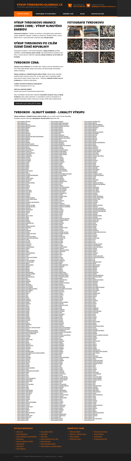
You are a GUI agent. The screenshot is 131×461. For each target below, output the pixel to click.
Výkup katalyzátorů (21, 434)
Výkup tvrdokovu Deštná (23, 166)
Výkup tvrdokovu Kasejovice (91, 221)
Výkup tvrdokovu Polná (56, 312)
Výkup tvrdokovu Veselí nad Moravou (93, 394)
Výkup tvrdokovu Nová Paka (58, 285)
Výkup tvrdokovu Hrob (56, 199)
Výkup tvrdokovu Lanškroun (24, 245)
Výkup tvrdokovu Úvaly (23, 385)
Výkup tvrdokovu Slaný (90, 342)
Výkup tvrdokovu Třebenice (57, 370)
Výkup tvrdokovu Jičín (22, 214)
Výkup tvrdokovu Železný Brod (24, 415)
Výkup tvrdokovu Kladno (57, 224)
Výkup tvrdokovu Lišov (56, 253)
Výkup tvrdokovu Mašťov (23, 263)
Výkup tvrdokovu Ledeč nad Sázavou (93, 247)
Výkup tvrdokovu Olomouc (90, 294)
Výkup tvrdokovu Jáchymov (24, 208)
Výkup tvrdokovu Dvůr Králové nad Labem (61, 173)
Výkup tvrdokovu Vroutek (90, 402)
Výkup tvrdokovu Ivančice (90, 203)
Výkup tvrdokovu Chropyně (91, 160)
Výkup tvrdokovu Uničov (90, 381)
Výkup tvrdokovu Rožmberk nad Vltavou (94, 330)
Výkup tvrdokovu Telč (56, 366)
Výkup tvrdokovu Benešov (23, 127)
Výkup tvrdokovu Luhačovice (58, 260)
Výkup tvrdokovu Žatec (90, 409)
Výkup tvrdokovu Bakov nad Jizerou (60, 123)
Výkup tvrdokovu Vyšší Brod (58, 406)
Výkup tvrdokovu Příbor (56, 317)
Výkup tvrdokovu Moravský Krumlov (60, 276)
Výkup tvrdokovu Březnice (23, 138)
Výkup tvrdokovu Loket (22, 256)
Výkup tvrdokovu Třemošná (57, 372)
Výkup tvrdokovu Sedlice (57, 339)
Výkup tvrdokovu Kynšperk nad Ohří (93, 244)
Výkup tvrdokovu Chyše (23, 163)
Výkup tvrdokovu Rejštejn (57, 324)
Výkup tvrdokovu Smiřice (90, 347)
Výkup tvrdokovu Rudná (57, 333)
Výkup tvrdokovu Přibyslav (23, 318)
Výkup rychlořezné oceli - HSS (49, 439)
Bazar (82, 14)
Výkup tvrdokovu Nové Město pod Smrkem (61, 288)
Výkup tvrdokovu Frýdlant (23, 176)
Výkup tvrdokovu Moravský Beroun (25, 276)
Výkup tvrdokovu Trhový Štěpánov (92, 373)
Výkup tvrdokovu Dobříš (23, 167)
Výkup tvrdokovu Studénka (57, 360)
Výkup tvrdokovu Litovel (57, 254)
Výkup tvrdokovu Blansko (90, 129)
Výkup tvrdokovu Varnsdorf (91, 387)
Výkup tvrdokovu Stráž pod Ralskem (93, 357)
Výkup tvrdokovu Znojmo (57, 418)
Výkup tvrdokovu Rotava (23, 329)
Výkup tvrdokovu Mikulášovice (91, 266)
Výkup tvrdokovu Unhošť (57, 381)
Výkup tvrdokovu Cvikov (57, 163)
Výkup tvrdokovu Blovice (57, 130)
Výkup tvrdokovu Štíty (89, 354)
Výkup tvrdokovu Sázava (23, 338)
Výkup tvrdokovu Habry (90, 178)
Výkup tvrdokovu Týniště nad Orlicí (59, 378)
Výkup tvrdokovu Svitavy (57, 363)
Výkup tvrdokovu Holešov (57, 185)
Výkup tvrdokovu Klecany (90, 226)
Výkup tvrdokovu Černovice (91, 148)
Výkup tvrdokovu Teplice (57, 367)
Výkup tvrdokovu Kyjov (56, 244)
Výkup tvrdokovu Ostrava (57, 299)
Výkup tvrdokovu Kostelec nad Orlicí (60, 233)
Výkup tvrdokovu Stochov (23, 356)
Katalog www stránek (50, 456)
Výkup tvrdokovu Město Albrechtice (59, 264)
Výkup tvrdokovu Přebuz (23, 315)
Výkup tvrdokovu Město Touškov (92, 264)
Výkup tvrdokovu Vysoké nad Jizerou (93, 405)
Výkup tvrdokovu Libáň (22, 250)
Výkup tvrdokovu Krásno (23, 239)
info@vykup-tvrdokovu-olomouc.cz (103, 6)
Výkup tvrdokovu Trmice (57, 375)
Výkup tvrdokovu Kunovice (23, 242)
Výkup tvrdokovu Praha (90, 314)
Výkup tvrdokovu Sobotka (90, 348)
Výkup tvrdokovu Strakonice (91, 356)
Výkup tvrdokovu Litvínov (90, 254)
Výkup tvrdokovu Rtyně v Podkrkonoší (26, 333)
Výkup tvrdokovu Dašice (23, 164)
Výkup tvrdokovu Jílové (56, 215)
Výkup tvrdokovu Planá (90, 305)
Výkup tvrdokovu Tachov (90, 364)
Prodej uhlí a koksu (75, 439)
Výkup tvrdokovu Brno (56, 139)
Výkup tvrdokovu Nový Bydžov (91, 290)
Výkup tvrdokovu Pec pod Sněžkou (59, 302)
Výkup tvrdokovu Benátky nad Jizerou (60, 126)
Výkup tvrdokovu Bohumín (57, 132)
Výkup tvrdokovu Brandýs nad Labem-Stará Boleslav (30, 136)
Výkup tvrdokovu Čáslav (57, 147)
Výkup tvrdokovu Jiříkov (23, 217)
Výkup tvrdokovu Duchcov (23, 173)
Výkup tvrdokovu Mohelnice (24, 275)
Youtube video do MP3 (100, 439)
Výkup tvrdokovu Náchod (23, 279)
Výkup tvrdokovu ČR (89, 420)
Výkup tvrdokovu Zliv (89, 417)
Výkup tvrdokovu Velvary (90, 393)
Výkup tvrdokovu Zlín (56, 417)
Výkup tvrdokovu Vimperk (57, 396)
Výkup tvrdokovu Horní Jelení (91, 190)
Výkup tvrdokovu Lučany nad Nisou (26, 260)
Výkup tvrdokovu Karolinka (23, 221)
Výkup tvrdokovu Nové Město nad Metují (27, 288)
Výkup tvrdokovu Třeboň (23, 372)
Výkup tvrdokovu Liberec (23, 251)
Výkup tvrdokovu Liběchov (90, 250)
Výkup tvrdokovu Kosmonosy (91, 230)
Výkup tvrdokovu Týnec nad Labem (93, 376)
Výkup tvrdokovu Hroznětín (91, 200)
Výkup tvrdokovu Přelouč (57, 315)
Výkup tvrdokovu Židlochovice (58, 415)
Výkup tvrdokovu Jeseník (23, 212)
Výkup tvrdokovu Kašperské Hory (25, 223)
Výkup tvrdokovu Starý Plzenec (92, 353)
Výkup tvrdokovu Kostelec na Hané (59, 232)
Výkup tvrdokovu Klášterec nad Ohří (26, 226)
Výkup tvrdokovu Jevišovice (91, 212)
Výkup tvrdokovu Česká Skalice (58, 151)
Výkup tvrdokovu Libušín (90, 251)
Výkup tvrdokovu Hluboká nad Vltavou (93, 182)
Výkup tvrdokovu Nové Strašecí (25, 290)
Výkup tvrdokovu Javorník (23, 211)
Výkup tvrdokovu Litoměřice (91, 253)
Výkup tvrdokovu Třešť (22, 373)
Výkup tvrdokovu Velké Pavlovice (92, 391)
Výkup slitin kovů (45, 441)
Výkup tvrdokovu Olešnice (57, 294)
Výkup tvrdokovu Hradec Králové (59, 196)
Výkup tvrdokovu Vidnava (23, 396)
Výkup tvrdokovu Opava (57, 296)
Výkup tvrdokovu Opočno (90, 296)
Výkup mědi (44, 434)
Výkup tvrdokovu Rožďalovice (58, 330)
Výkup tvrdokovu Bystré (90, 144)
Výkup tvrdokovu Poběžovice (91, 308)
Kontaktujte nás (97, 14)
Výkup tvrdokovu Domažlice (91, 170)
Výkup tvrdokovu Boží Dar (90, 135)
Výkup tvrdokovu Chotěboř (57, 159)
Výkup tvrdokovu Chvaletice (58, 161)
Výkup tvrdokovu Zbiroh (23, 411)
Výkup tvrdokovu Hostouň (23, 196)
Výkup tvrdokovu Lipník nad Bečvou (26, 253)
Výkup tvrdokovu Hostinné (90, 193)
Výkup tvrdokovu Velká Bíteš (91, 388)
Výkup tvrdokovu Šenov (23, 341)
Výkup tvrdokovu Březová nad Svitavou (60, 138)
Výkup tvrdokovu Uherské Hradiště (93, 378)
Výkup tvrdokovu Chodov (90, 157)
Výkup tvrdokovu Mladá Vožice (58, 272)
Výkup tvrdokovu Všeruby (23, 403)
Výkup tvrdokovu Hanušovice (24, 179)
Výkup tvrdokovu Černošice (24, 148)
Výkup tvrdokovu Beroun (57, 127)
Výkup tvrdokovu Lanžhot (57, 245)
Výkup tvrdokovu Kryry (89, 241)
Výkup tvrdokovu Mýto (89, 278)
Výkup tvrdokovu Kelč (22, 224)
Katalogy (60, 456)
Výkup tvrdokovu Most (22, 278)
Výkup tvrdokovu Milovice (23, 269)
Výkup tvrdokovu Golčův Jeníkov (25, 178)
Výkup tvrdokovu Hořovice (23, 193)
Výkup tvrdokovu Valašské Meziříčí (93, 385)
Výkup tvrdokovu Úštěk (90, 382)
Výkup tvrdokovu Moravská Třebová (60, 275)
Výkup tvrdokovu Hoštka (57, 194)
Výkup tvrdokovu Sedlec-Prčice (25, 339)
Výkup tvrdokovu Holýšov (23, 187)
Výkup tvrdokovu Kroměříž (23, 241)
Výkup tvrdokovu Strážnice (23, 359)
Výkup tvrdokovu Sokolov (23, 350)
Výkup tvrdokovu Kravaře (57, 239)
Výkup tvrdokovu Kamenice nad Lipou (60, 218)
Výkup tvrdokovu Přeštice (23, 317)
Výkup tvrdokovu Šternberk (24, 354)
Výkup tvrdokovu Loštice (57, 257)
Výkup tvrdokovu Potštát (23, 314)
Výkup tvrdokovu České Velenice (59, 153)
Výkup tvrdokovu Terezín (90, 367)
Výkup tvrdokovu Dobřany (57, 166)
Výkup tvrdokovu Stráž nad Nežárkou (60, 357)
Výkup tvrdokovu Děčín (56, 164)
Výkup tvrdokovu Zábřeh (90, 406)
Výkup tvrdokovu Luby (89, 259)
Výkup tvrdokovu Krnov (90, 239)
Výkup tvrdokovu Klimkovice (24, 227)
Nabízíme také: (68, 14)
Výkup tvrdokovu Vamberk (57, 387)
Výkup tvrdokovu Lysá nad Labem (25, 261)
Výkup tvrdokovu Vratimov (90, 400)
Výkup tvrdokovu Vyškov (90, 403)
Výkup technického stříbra (48, 444)
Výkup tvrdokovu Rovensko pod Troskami (27, 330)
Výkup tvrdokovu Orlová (23, 297)
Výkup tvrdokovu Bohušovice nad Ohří (93, 132)
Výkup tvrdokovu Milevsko (90, 267)
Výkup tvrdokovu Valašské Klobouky (60, 385)
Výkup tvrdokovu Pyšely (90, 320)
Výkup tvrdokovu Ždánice (90, 411)
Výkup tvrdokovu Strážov (57, 359)
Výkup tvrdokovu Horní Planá (58, 191)
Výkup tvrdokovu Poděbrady (91, 309)
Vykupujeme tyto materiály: (46, 14)
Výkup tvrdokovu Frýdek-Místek (58, 175)
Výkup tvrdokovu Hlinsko (57, 182)
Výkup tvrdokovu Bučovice (57, 142)
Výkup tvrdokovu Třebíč (90, 370)
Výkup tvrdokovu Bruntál (90, 141)
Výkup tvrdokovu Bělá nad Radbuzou (93, 124)
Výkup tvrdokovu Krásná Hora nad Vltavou (27, 238)
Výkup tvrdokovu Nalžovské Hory (59, 279)
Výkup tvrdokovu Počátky (23, 309)
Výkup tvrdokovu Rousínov (91, 329)
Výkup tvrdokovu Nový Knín (57, 291)
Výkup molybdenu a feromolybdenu (26, 436)
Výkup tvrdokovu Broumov (90, 139)
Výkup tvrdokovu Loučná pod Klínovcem (94, 257)
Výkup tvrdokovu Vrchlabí (57, 402)
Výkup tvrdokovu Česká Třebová (92, 151)
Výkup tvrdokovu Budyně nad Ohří (25, 144)
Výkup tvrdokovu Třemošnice (91, 372)
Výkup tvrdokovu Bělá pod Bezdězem (26, 126)
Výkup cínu (19, 431)
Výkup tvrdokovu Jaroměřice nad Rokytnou (95, 209)
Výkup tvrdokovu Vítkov (90, 396)
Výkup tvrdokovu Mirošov (23, 270)
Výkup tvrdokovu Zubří (22, 420)
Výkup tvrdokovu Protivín (57, 320)
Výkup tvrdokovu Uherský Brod (25, 379)
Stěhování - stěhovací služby (78, 434)
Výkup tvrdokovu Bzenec (23, 147)
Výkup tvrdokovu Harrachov (57, 179)
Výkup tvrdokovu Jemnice (57, 211)
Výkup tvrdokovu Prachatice (58, 314)
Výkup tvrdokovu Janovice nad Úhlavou (94, 208)
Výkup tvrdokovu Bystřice (90, 145)
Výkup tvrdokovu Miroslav (90, 269)
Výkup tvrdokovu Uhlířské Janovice (93, 379)
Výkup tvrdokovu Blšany (90, 130)
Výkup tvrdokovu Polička (23, 312)
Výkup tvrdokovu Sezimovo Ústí (92, 341)
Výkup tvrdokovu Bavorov (90, 123)
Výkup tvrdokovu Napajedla (24, 281)
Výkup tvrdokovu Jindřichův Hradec (93, 215)
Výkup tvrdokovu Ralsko (90, 323)
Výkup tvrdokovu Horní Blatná (91, 188)
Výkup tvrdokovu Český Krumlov (59, 154)
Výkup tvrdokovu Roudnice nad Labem (60, 329)
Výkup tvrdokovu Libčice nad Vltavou (60, 250)
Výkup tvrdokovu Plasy (56, 306)
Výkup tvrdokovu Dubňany (90, 172)
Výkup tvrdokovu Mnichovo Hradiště (26, 273)
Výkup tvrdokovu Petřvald (57, 303)
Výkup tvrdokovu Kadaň (23, 218)
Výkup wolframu (21, 448)
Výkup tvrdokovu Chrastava (24, 160)
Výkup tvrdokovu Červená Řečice (25, 150)
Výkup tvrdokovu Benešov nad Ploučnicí (94, 126)
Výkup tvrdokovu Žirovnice (90, 415)
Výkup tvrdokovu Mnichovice (91, 272)
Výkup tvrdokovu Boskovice (57, 135)
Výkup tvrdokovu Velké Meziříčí (25, 391)
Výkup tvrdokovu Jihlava (57, 214)
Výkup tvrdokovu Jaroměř (57, 209)
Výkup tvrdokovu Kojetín (90, 227)
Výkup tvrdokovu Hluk (56, 184)
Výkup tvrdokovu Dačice (90, 163)
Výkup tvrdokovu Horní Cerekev (58, 190)
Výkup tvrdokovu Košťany (23, 232)
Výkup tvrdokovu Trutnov (90, 375)
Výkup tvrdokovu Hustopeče (58, 203)
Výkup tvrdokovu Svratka (23, 364)
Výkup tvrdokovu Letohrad (57, 248)
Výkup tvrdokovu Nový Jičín (24, 291)
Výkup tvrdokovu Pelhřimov (24, 303)
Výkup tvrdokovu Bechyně (23, 124)
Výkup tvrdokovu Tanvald (23, 366)
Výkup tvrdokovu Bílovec (57, 129)
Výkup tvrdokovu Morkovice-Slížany (93, 276)
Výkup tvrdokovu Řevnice (90, 324)
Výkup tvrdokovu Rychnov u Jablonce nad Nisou (96, 335)
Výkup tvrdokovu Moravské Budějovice (93, 275)
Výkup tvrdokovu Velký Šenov (24, 393)
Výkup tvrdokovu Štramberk (24, 357)
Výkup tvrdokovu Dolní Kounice (25, 170)
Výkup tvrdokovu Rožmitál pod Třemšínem (27, 332)
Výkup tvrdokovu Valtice (23, 387)
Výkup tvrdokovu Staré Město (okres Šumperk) (95, 351)
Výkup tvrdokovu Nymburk (90, 291)
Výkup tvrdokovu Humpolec (91, 202)
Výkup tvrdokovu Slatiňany (57, 344)
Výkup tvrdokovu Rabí (22, 321)
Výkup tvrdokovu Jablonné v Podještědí (60, 206)
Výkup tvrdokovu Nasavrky (57, 281)
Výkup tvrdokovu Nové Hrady (58, 287)
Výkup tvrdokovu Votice (23, 400)
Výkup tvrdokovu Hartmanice (91, 179)
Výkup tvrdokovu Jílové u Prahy (25, 215)
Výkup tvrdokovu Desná (90, 164)
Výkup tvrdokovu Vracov (57, 400)
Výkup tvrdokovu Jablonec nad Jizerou (60, 205)
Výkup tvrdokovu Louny (23, 259)
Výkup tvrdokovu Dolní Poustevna (59, 170)
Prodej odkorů (98, 436)
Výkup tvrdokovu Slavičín (90, 344)
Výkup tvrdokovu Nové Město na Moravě (94, 287)
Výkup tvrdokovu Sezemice (57, 341)
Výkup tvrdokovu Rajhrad (23, 323)
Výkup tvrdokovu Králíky (57, 235)
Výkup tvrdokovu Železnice (91, 414)
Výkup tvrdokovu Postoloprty (91, 312)
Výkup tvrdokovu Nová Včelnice (25, 287)
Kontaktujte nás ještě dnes (28, 103)
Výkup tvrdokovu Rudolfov (90, 333)
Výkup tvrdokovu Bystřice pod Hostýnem (61, 145)
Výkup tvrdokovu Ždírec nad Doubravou (94, 412)
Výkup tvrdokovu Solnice (57, 350)
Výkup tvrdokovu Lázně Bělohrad (92, 245)
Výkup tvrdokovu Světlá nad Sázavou (93, 361)
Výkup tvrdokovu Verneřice (24, 394)
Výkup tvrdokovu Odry (22, 294)
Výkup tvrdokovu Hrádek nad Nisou (26, 197)
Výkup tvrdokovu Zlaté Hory (24, 417)
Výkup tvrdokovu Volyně (90, 399)
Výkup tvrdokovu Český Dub (24, 154)
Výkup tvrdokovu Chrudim (23, 161)
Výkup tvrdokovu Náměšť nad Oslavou (93, 279)
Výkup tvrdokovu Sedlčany (90, 338)
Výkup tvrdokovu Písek (23, 305)
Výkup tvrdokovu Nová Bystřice (25, 285)
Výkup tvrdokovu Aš (22, 123)
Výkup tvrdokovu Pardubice (91, 300)
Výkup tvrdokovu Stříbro (90, 359)
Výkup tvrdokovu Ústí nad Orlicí (58, 384)
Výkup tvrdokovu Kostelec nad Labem (26, 233)
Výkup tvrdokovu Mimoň (57, 269)
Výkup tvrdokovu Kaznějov (57, 223)
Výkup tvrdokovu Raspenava (24, 324)
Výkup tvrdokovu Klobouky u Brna (59, 227)
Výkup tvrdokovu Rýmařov (57, 336)
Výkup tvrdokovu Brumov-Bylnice (59, 141)
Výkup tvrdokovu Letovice (90, 248)
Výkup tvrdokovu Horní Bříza (24, 190)
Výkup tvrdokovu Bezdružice (91, 127)
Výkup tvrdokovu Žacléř (23, 408)
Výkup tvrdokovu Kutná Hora (24, 244)
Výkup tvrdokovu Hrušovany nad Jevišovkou (28, 202)
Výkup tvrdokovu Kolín (22, 229)
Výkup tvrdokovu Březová (90, 138)
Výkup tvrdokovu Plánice (23, 306)
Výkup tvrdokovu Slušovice (24, 347)
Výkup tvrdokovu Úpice (23, 382)
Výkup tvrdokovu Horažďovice (91, 187)
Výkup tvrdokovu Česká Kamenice (92, 150)
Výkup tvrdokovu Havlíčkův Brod (59, 181)
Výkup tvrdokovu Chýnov (90, 161)
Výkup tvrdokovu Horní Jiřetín (24, 191)
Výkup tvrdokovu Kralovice (90, 235)
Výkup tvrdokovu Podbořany (58, 309)
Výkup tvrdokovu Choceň (57, 157)
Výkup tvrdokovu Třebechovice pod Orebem (28, 370)
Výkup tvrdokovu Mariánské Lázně (92, 261)
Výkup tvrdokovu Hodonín (23, 185)
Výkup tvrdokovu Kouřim (90, 233)
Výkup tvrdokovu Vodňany (23, 399)
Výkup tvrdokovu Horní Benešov (59, 188)
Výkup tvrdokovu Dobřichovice (91, 166)
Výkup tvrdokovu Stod (56, 356)
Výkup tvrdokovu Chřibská (57, 160)
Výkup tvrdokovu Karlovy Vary (91, 220)
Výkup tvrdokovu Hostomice (91, 194)
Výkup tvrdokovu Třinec (23, 375)
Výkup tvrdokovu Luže (89, 260)
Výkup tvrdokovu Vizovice (23, 397)
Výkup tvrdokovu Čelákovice (91, 147)
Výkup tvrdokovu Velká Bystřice (25, 390)
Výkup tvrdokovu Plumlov (23, 308)
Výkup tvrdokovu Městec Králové (25, 264)
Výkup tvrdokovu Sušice (57, 361)
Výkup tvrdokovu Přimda (57, 318)
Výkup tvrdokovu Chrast (90, 159)
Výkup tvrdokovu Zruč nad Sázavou (93, 418)
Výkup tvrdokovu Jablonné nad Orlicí (26, 206)
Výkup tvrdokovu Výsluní (23, 405)
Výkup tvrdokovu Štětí (56, 354)
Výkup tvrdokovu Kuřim (90, 242)
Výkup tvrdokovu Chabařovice (24, 156)
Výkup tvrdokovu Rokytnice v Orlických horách (28, 327)
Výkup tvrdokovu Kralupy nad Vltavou (26, 236)
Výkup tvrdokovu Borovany (24, 135)
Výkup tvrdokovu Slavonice (57, 345)
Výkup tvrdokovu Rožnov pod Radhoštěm (61, 332)
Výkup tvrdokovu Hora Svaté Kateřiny (60, 187)
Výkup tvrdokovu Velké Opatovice (59, 391)
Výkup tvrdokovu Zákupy (57, 408)
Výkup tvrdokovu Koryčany (57, 230)
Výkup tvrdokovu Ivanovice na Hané (26, 205)
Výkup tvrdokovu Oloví (22, 296)
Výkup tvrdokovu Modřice (90, 273)
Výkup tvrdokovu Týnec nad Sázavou (26, 378)
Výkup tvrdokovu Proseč (90, 318)
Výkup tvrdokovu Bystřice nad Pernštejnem (28, 145)
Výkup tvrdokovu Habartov (57, 178)
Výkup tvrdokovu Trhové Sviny (58, 373)
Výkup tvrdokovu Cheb (56, 156)
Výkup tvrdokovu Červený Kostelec (59, 150)
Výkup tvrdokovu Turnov (23, 376)
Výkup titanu (20, 446)
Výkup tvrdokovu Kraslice (90, 236)
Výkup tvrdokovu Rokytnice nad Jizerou (94, 326)
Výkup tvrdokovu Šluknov (90, 345)
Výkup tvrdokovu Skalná (23, 342)
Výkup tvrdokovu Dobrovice (57, 167)
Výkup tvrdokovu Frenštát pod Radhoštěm (27, 175)
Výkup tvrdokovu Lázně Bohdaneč (25, 247)
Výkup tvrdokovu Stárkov (57, 353)
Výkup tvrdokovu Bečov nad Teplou (59, 124)
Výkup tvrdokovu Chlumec (23, 157)
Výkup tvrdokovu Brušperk (23, 142)
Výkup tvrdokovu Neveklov (90, 284)
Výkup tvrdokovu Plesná (90, 306)
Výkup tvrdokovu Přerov (90, 315)
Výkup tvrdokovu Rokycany (57, 326)
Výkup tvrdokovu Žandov (23, 409)
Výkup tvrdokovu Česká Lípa (24, 151)
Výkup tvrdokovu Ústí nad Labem (25, 384)
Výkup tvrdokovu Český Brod (91, 153)
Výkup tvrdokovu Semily (90, 339)
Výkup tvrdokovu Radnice (57, 321)
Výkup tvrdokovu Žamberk (90, 408)
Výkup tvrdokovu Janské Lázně (25, 209)
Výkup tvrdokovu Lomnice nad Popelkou (27, 257)
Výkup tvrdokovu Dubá (22, 172)
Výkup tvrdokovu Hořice (23, 188)
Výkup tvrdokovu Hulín (56, 202)
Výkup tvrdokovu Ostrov (90, 299)
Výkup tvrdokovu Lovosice (57, 259)
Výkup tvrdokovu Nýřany (23, 293)
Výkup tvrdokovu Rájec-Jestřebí (92, 321)
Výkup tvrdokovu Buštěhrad (57, 144)
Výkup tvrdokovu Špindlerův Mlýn (25, 351)
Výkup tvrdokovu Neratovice (24, 284)
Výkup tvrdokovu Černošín (57, 148)
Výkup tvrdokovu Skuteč (57, 342)
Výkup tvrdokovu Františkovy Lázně (93, 173)
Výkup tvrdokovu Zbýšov (57, 411)
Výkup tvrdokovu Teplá (90, 366)
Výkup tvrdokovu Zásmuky (57, 409)
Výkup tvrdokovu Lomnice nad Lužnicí (93, 256)
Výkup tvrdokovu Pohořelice (58, 311)
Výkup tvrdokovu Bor (56, 133)
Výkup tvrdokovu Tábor (56, 364)
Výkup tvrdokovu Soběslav (57, 348)
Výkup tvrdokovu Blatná (23, 130)
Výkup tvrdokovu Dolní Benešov (59, 169)
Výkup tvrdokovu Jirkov (56, 217)
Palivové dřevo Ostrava (100, 431)
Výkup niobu (20, 439)
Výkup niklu (44, 436)
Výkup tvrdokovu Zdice (56, 412)
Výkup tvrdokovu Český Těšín (91, 154)
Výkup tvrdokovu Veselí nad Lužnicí (59, 394)
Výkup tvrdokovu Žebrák (23, 414)
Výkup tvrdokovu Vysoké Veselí (25, 406)
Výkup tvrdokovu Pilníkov (90, 303)
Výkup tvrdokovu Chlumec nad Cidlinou (94, 156)
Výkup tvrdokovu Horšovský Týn (59, 193)
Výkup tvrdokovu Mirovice (90, 270)
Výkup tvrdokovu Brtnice (23, 141)
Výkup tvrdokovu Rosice (90, 327)
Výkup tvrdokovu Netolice (57, 284)
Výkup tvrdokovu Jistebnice (91, 217)
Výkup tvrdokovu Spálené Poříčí (92, 350)
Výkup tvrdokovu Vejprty (23, 388)
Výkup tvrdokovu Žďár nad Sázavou (26, 412)
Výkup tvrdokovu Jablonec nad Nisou (93, 205)
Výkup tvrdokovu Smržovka (24, 348)
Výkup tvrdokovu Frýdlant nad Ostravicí (94, 175)
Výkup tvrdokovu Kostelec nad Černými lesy (95, 232)
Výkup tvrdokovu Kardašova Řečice (59, 220)
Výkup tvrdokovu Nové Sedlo (91, 288)
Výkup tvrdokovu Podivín (23, 311)
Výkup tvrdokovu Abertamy (24, 121)
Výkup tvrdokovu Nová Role (91, 285)
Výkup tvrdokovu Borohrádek (91, 133)
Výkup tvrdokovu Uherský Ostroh (59, 379)
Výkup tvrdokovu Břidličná (23, 139)
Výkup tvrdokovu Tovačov (90, 369)
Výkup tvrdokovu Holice (90, 185)
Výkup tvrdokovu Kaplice (23, 220)
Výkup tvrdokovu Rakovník (57, 323)
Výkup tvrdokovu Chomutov (24, 159)
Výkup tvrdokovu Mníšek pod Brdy (59, 273)
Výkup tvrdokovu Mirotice (57, 270)
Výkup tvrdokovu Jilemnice (90, 214)
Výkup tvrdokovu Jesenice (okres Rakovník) (95, 211)
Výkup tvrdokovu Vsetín (56, 403)
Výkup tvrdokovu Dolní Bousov (91, 169)
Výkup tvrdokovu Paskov (23, 302)
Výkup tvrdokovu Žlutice (23, 418)
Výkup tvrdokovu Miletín (57, 267)
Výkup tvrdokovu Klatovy (57, 226)
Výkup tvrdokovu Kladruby (90, 224)
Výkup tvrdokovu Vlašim (90, 397)
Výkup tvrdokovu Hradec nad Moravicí (93, 196)
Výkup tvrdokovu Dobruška (91, 167)
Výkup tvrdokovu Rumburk (23, 335)
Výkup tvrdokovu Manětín (57, 261)
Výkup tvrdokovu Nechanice (91, 281)
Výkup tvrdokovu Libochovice (58, 251)
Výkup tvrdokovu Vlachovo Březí (59, 397)
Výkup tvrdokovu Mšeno (57, 278)
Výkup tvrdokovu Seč (56, 338)
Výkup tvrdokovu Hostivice (23, 194)
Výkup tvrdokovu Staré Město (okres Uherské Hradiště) (31, 353)
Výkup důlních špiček (47, 431)
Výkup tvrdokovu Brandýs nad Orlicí (60, 136)
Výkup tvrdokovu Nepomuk (91, 282)
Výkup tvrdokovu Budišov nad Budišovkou (94, 142)
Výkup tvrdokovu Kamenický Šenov (93, 218)
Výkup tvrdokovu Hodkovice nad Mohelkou (94, 184)
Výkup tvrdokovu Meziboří (23, 266)
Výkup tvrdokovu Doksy (23, 169)
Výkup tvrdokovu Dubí (56, 172)
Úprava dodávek (98, 434)
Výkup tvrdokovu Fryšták (57, 176)
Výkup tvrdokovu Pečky (90, 302)
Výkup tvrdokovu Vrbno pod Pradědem (26, 402)
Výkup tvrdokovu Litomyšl (23, 254)
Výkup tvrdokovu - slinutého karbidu (51, 446)
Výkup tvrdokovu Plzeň (56, 308)
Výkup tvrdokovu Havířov (23, 181)
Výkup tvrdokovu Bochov (23, 132)
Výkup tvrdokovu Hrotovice (57, 200)
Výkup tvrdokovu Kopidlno (90, 229)
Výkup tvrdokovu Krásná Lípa (58, 238)
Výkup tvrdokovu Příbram (90, 317)
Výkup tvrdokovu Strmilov (23, 360)
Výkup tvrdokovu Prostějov (23, 320)
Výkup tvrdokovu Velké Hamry (91, 390)
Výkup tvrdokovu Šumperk (23, 361)
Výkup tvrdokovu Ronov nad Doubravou (61, 327)
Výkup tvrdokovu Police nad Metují (92, 311)
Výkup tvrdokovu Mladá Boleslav (25, 272)
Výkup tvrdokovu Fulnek (90, 176)
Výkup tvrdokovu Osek (89, 297)
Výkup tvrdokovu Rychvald (23, 336)
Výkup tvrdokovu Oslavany (23, 299)
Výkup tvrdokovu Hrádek (57, 197)
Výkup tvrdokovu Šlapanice (24, 344)
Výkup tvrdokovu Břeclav (90, 136)
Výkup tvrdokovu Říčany (23, 326)
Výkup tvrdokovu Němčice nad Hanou (60, 282)
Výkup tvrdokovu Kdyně (90, 223)
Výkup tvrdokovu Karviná (57, 221)
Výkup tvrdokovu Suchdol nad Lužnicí (93, 360)
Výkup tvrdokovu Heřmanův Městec (26, 182)
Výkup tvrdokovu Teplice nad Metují (26, 367)
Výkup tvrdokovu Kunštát (57, 242)
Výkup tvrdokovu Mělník (90, 263)
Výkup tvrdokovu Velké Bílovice (58, 390)
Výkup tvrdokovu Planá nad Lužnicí (59, 305)
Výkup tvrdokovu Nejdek (23, 282)
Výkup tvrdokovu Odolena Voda (92, 293)
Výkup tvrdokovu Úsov (56, 382)
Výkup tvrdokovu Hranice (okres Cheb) (93, 197)
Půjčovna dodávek (75, 431)
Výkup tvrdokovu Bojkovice (24, 133)
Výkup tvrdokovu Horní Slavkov (92, 191)
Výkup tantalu (20, 444)
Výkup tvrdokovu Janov (56, 208)
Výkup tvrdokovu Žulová (57, 420)
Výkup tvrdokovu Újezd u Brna (24, 381)
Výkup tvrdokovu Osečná (57, 297)
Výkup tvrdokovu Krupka (57, 241)
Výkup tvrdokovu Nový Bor (57, 290)
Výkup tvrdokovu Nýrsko (57, 293)
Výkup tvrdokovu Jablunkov (91, 206)
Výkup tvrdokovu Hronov (23, 200)
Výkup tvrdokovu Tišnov (23, 369)
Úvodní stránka (23, 14)
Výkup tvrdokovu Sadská (90, 336)
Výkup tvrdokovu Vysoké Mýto (58, 405)
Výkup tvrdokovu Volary (56, 399)
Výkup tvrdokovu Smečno (57, 347)
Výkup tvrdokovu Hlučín (23, 184)
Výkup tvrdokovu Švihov (23, 363)
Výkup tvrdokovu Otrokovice (24, 300)
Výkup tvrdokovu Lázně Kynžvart (59, 247)
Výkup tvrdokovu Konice (57, 229)
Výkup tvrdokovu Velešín (57, 388)
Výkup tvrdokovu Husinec (23, 203)
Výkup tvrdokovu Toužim (57, 369)
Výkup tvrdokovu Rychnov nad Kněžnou (61, 335)
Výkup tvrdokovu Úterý (90, 384)
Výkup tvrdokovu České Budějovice (26, 153)
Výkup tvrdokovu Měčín (56, 263)
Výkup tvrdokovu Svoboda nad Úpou (93, 363)
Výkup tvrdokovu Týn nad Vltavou (59, 376)
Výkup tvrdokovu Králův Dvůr (58, 236)
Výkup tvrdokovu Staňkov (57, 351)
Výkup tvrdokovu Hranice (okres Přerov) (27, 199)
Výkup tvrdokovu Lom (56, 256)
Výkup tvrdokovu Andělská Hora (92, 121)
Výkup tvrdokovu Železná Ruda (58, 414)
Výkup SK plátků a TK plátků (24, 441)
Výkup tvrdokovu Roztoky (90, 332)
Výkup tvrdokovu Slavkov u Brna (25, 345)
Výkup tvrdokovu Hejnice (90, 181)
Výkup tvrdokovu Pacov (56, 300)
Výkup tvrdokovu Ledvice (23, 248)
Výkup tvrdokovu (74, 436)
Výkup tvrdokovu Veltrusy (57, 393)
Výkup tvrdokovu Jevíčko (57, 212)
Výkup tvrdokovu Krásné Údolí (91, 238)
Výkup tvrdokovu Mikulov (23, 267)
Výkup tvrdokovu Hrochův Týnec (92, 199)
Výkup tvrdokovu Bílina (23, 129)
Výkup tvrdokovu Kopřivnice (24, 230)
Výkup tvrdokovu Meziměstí (57, 266)
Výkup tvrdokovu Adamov (57, 121)
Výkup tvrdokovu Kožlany (23, 235)
